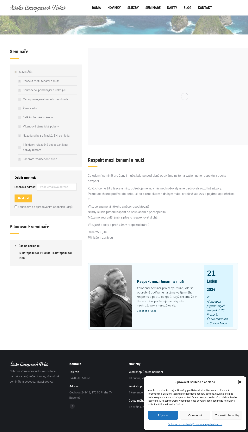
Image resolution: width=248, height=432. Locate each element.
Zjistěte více (147, 311)
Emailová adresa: (46, 187)
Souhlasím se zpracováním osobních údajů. (45, 207)
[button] (240, 382)
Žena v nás (30, 108)
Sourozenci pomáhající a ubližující (44, 90)
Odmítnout (195, 415)
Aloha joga (214, 301)
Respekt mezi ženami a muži (41, 81)
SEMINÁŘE (24, 72)
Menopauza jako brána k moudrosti (45, 99)
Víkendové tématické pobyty (41, 126)
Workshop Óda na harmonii (146, 372)
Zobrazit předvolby (227, 415)
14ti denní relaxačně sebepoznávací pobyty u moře (45, 147)
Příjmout (163, 415)
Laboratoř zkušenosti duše (40, 159)
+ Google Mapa (217, 323)
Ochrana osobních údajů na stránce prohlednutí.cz (195, 424)
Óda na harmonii (29, 246)
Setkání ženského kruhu (38, 117)
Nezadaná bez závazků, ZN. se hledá (46, 135)
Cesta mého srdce (140, 400)
